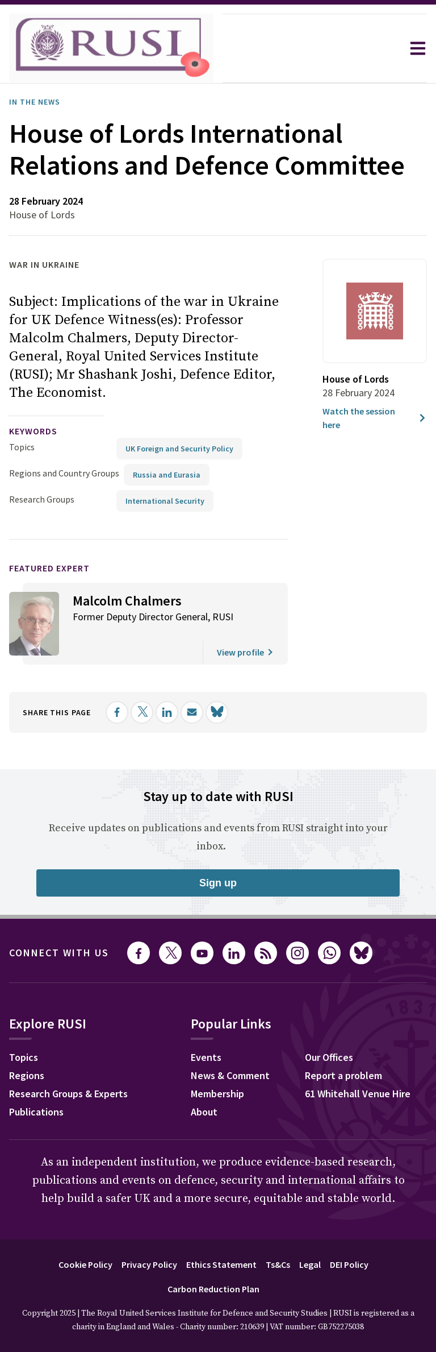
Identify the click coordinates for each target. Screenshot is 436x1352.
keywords (33, 431)
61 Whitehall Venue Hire (357, 1093)
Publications (36, 1111)
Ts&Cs (278, 1264)
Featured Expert (49, 568)
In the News (34, 102)
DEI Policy (349, 1264)
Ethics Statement (221, 1264)
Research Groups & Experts (68, 1093)
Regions (26, 1075)
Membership (217, 1093)
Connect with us (59, 952)
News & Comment (230, 1075)
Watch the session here (374, 417)
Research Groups (41, 499)
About (204, 1111)
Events (206, 1057)
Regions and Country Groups (64, 473)
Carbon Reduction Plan (213, 1289)
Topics (22, 447)
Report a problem (343, 1075)
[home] (111, 48)
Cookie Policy (85, 1264)
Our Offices (329, 1057)
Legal (310, 1264)
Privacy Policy (149, 1264)
